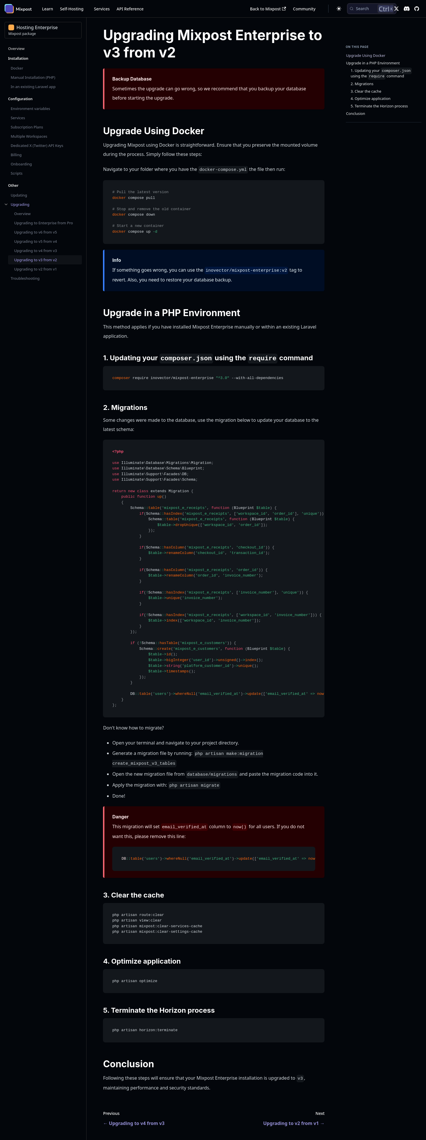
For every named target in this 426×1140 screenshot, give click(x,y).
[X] (396, 8)
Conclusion (355, 113)
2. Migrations (362, 83)
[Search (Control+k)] (372, 8)
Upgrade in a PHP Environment (373, 63)
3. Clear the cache (366, 91)
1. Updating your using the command (381, 73)
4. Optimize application (371, 98)
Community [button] (304, 9)
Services (102, 9)
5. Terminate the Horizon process (379, 106)
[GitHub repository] (416, 8)
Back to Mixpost (268, 9)
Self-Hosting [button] (71, 9)
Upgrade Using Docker (365, 55)
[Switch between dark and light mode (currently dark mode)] (339, 8)
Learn (47, 9)
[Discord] (406, 8)
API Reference (130, 9)
